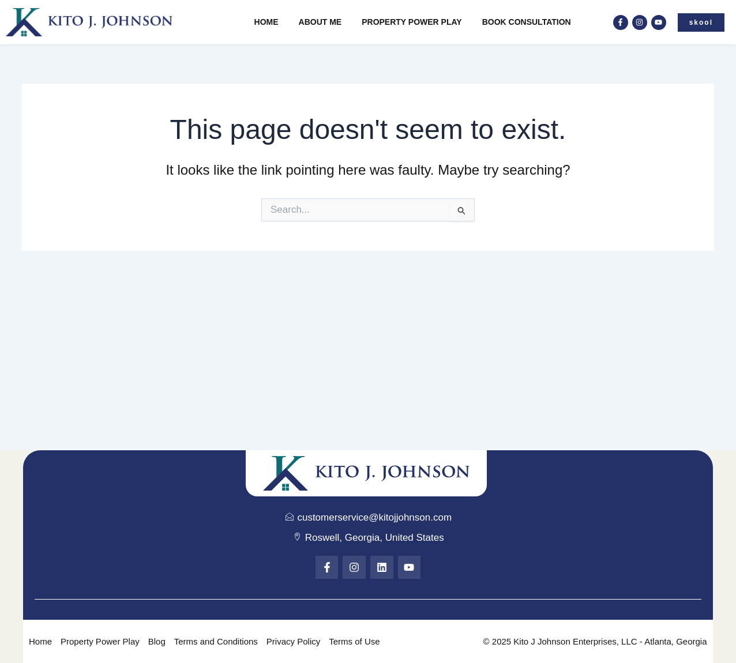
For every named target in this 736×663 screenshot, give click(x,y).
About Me (320, 22)
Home (266, 22)
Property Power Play (411, 22)
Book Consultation (526, 22)
